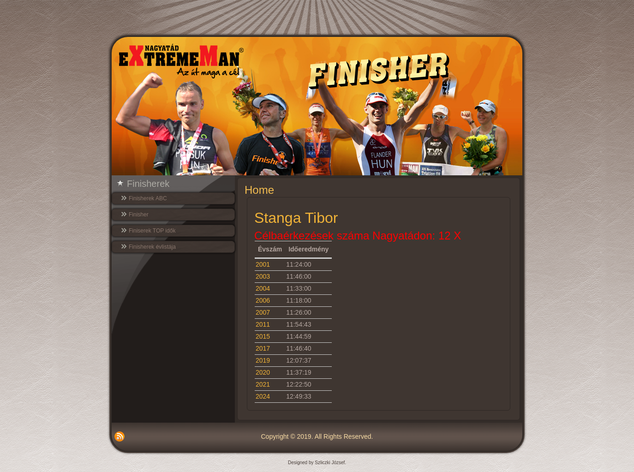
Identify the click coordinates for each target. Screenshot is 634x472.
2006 (263, 300)
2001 (263, 264)
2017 (263, 348)
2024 (263, 396)
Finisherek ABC (148, 198)
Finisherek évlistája (152, 247)
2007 (263, 312)
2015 (263, 336)
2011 (263, 324)
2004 (263, 288)
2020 (263, 372)
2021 (263, 384)
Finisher (139, 214)
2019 (263, 360)
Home (259, 190)
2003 (263, 276)
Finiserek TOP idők (152, 230)
